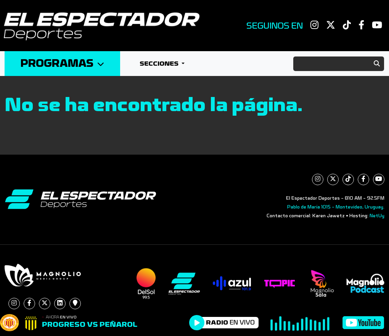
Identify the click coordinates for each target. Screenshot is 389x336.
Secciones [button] (160, 63)
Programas (62, 63)
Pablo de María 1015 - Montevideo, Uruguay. (335, 207)
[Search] (338, 63)
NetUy (377, 215)
